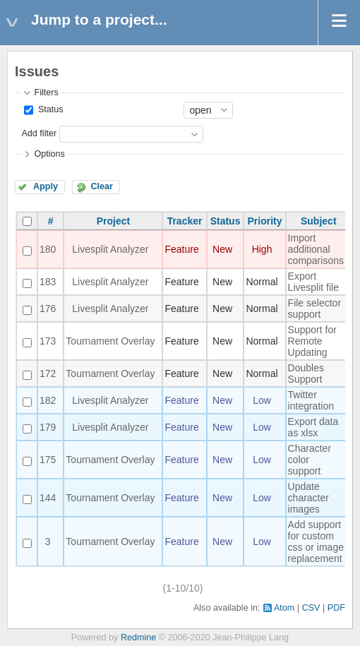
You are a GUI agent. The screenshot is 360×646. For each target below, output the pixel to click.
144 (48, 497)
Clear (101, 186)
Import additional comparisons (316, 249)
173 (48, 341)
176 (48, 308)
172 (48, 373)
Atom (284, 608)
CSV (311, 608)
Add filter (38, 133)
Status (49, 109)
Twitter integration (311, 400)
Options (49, 154)
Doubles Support (306, 373)
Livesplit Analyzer (110, 249)
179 (48, 427)
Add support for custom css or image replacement (316, 541)
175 (48, 459)
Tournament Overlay (110, 341)
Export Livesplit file (313, 281)
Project (113, 221)
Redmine (138, 637)
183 (48, 281)
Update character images (308, 498)
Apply (45, 186)
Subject (319, 221)
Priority (265, 221)
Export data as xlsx (313, 427)
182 (48, 400)
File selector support (314, 308)
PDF (336, 608)
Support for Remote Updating (312, 341)
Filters (46, 92)
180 (48, 249)
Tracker (185, 221)
